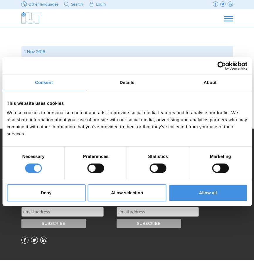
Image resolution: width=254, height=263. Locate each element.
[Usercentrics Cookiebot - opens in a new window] (221, 65)
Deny (46, 192)
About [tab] (210, 82)
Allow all (208, 192)
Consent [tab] (44, 82)
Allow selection (127, 192)
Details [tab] (127, 82)
